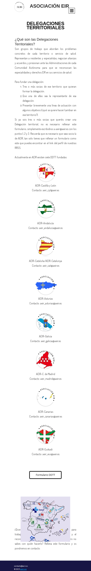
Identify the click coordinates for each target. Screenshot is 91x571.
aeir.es (23, 569)
